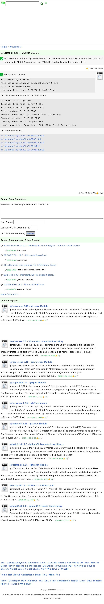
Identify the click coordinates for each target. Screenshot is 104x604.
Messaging (22, 568)
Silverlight (80, 568)
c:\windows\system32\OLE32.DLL (20, 146)
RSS (45, 577)
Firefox (62, 565)
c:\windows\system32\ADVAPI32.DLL (22, 142)
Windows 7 (16, 47)
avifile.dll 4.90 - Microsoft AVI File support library (29, 277)
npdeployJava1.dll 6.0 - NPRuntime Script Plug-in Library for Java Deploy (42, 248)
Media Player (8, 568)
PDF (70, 568)
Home (4, 47)
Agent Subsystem (17, 565)
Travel (13, 586)
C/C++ (43, 565)
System (5, 571)
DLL (47, 583)
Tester (4, 583)
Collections (27, 577)
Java (87, 565)
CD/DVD (52, 565)
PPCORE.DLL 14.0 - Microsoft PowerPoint (25, 258)
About (16, 577)
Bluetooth (33, 565)
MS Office (48, 568)
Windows (32, 583)
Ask (58, 577)
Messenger (35, 568)
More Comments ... (10, 297)
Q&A (89, 583)
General (71, 565)
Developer (14, 583)
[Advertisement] (52, 25)
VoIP (43, 571)
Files (53, 583)
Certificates (63, 583)
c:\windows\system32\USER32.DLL (21, 139)
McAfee (95, 565)
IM (82, 565)
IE (78, 565)
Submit (30, 236)
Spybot (91, 568)
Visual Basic (17, 571)
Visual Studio (32, 571)
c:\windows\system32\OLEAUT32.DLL (22, 150)
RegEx (74, 583)
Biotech (97, 583)
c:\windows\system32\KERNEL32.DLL (22, 135)
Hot (10, 577)
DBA (23, 583)
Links (83, 583)
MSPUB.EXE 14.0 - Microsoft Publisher (24, 287)
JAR (41, 583)
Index (38, 577)
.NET (3, 565)
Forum (27, 586)
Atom (51, 577)
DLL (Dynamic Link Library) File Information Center (30, 268)
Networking (61, 568)
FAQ (20, 586)
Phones (5, 586)
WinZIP (64, 571)
